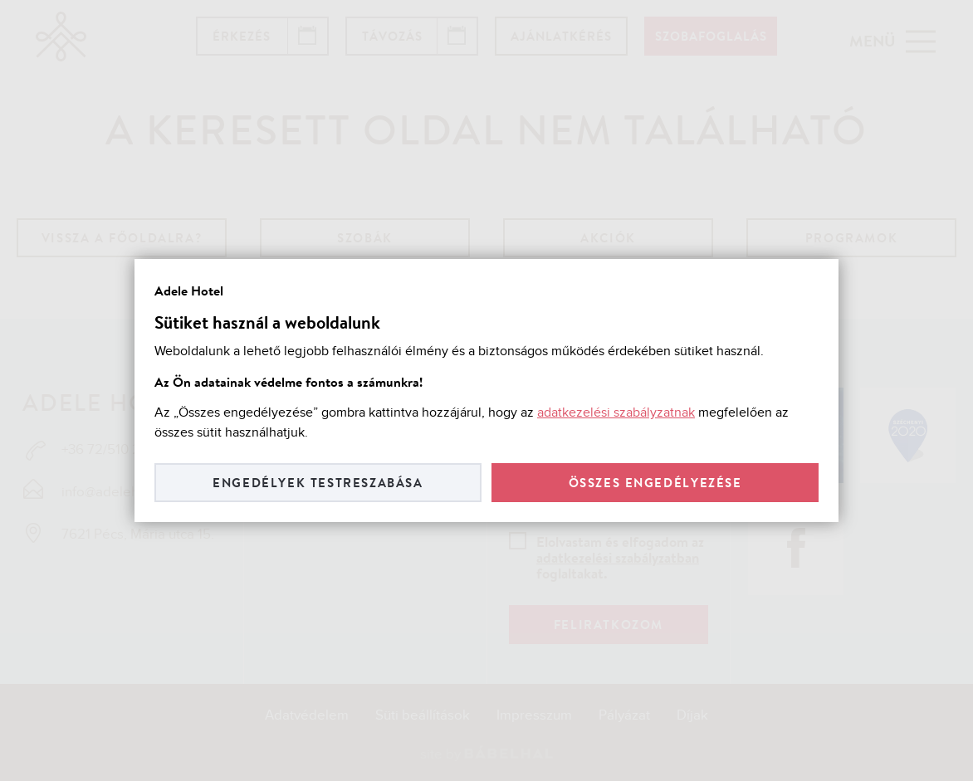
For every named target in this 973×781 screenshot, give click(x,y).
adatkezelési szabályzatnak (616, 413)
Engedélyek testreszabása (318, 482)
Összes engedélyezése (655, 482)
